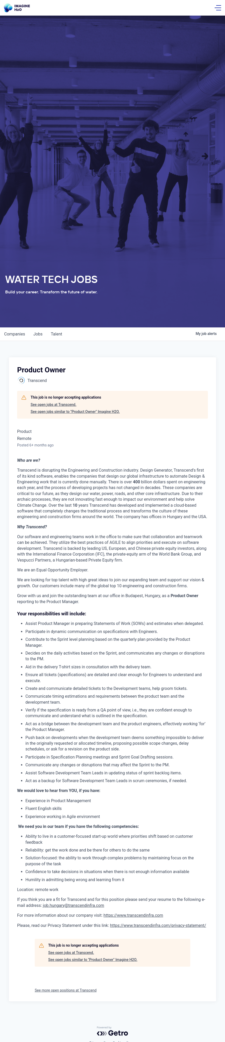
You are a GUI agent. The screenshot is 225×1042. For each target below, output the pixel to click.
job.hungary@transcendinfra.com (73, 905)
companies (14, 334)
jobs (38, 334)
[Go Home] (17, 7)
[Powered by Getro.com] (112, 1031)
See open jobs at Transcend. (53, 405)
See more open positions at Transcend (65, 990)
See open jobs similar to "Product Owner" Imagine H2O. (75, 412)
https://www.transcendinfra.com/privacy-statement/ (158, 925)
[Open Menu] (218, 7)
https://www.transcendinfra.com (133, 915)
